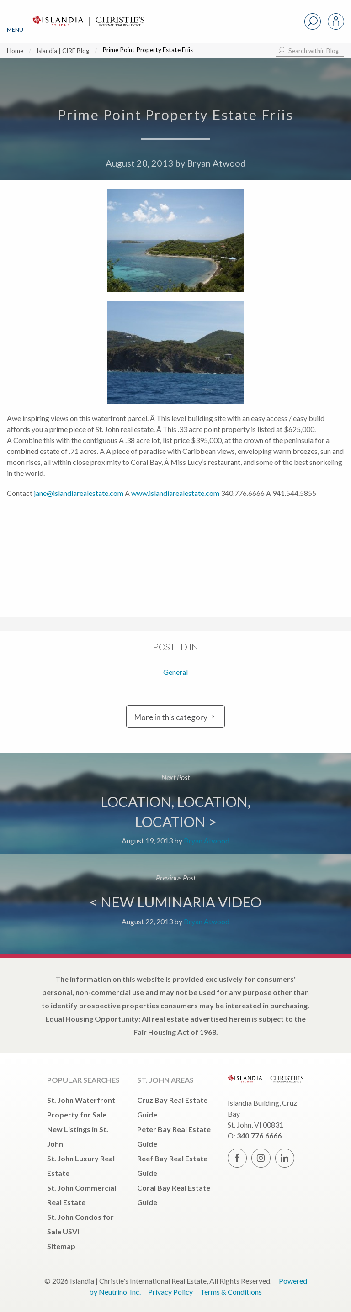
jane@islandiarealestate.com (78, 493)
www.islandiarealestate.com (175, 493)
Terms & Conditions (231, 1291)
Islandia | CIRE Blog (63, 50)
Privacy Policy (170, 1291)
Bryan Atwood (216, 163)
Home (15, 50)
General (175, 672)
